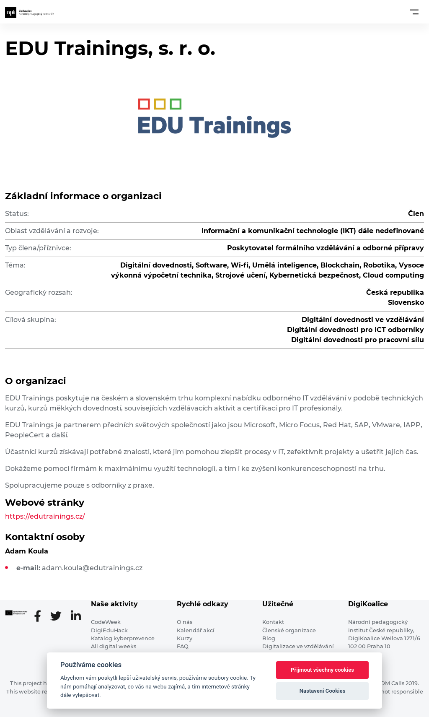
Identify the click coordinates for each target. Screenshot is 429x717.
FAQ (183, 646)
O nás (184, 622)
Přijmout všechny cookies (322, 670)
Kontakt (273, 622)
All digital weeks (113, 646)
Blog (268, 638)
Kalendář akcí (195, 630)
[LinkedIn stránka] (76, 617)
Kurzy (184, 638)
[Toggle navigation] (414, 11)
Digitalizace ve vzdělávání (298, 646)
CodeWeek (106, 622)
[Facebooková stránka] (41, 617)
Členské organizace (289, 630)
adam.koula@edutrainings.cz (92, 568)
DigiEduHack (109, 630)
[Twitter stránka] (59, 617)
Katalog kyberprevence (123, 638)
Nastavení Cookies (323, 691)
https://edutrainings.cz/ (45, 516)
